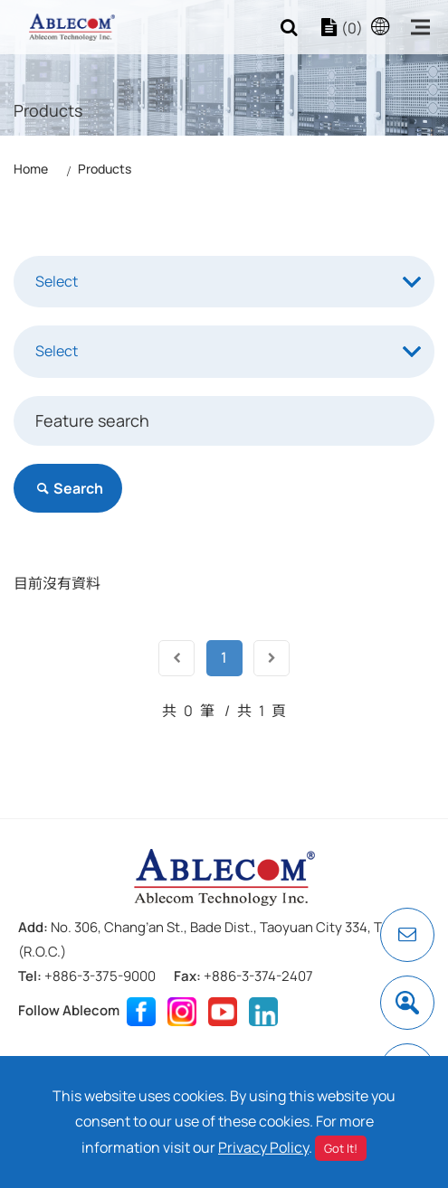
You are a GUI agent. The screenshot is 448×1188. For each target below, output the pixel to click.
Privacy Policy (263, 1147)
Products (104, 168)
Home (31, 168)
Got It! (340, 1148)
